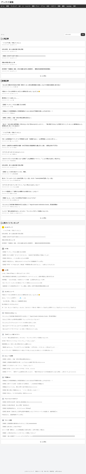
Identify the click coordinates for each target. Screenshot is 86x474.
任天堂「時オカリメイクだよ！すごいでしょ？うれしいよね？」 (19, 341)
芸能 (59, 6)
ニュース (27, 6)
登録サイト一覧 (39, 471)
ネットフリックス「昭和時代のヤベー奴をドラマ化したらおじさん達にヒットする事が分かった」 (28, 350)
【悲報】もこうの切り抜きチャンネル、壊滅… (14, 171)
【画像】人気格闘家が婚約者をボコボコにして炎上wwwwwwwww (19, 423)
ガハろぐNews (13, 147)
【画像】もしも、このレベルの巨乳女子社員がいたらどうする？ (19, 198)
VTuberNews (13, 160)
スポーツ (53, 6)
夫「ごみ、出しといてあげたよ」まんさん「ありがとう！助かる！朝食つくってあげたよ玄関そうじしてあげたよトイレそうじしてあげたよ (39, 307)
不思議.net (12, 113)
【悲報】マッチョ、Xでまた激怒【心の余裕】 (14, 104)
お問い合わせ (58, 471)
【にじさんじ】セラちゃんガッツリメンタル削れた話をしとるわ (19, 322)
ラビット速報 (8, 420)
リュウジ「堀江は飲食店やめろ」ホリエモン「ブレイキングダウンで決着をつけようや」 (25, 211)
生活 (48, 6)
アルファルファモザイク (11, 398)
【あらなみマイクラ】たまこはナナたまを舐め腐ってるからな (18, 325)
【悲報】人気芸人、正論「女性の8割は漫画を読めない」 (17, 117)
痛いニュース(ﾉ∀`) (14, 141)
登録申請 (52, 471)
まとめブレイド (13, 44)
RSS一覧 (46, 471)
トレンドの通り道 (14, 87)
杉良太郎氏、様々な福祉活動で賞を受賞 (12, 49)
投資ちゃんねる (13, 193)
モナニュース (13, 128)
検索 (83, 34)
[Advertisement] (43, 20)
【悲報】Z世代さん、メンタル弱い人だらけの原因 (15, 258)
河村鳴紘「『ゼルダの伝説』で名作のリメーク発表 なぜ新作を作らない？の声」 (24, 279)
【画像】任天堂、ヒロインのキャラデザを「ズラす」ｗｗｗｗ (18, 368)
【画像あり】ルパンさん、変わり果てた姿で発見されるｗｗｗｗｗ (19, 387)
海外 (74, 6)
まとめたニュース (14, 93)
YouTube (69, 6)
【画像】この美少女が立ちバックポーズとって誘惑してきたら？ (19, 433)
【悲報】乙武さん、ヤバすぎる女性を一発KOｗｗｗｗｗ (17, 393)
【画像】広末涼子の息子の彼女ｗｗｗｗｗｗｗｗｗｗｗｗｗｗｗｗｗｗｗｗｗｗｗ (24, 56)
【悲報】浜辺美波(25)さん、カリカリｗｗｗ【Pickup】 (16, 408)
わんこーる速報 (13, 119)
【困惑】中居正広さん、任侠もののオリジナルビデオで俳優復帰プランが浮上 (22, 261)
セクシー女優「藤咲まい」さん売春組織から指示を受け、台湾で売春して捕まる (23, 429)
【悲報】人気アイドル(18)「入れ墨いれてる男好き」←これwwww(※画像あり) (23, 383)
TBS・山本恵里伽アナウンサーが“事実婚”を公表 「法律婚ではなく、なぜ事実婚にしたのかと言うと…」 (30, 139)
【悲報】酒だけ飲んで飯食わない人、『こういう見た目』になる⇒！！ (21, 390)
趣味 (63, 6)
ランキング (14, 6)
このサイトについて (29, 471)
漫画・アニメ (35, 6)
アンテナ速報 (7, 2)
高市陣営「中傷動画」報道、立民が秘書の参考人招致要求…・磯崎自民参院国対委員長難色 (26, 69)
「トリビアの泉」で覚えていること (11, 42)
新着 (7, 6)
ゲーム (43, 6)
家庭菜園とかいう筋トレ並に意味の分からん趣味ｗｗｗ (16, 344)
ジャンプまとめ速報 (14, 187)
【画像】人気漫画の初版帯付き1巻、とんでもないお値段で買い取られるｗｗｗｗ (23, 362)
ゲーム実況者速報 (14, 173)
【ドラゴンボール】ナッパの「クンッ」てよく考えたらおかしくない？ (21, 185)
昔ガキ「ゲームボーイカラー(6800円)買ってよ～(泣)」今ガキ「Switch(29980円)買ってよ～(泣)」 (28, 178)
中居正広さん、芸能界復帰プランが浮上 (12, 414)
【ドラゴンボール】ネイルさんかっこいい (13, 152)
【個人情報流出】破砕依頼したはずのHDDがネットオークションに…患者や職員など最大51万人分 (28, 276)
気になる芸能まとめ (14, 200)
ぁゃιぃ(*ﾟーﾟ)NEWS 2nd (15, 180)
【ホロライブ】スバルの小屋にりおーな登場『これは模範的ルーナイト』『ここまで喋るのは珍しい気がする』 (31, 158)
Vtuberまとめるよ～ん (15, 206)
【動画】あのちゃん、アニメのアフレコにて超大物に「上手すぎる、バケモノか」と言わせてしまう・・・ (30, 347)
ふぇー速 (12, 100)
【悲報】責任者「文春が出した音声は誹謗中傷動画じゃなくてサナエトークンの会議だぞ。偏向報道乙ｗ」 (30, 411)
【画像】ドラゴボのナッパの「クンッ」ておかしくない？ (17, 365)
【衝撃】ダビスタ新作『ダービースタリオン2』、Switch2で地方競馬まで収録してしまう (25, 255)
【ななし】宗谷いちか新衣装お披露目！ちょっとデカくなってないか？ (21, 319)
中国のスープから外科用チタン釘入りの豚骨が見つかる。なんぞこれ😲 (21, 91)
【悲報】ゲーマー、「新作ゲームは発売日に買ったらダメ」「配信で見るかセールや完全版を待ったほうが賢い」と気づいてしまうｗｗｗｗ (39, 371)
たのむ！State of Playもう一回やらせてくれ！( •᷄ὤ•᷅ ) (16, 273)
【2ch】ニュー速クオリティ (16, 213)
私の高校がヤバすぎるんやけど (10, 304)
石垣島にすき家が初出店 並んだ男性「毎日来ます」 (16, 405)
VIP (20, 6)
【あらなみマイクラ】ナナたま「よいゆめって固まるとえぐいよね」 (20, 329)
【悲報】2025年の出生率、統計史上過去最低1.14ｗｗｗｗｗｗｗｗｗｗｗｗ (22, 402)
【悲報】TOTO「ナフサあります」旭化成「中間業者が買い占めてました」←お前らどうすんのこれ (28, 264)
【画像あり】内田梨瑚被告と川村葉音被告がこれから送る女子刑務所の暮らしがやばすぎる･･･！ (27, 111)
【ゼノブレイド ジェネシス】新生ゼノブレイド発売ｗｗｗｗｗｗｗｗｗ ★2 (22, 283)
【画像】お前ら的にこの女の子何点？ (12, 426)
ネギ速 (11, 106)
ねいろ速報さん (13, 154)
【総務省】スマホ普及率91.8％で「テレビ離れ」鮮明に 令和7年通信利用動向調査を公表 (25, 286)
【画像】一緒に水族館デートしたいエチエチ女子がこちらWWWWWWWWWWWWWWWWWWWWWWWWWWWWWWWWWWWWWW (38, 436)
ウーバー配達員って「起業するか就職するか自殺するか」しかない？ (20, 191)
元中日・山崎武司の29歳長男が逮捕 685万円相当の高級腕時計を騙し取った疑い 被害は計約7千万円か (30, 145)
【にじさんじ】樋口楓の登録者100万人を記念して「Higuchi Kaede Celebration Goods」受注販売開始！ (30, 204)
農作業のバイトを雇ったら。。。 (11, 98)
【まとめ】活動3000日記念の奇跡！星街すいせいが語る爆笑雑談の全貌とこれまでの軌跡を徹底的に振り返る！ (31, 85)
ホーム (2, 6)
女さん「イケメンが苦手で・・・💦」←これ (14, 298)
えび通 (6, 270)
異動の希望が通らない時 (8, 62)
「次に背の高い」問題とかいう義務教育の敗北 (14, 301)
